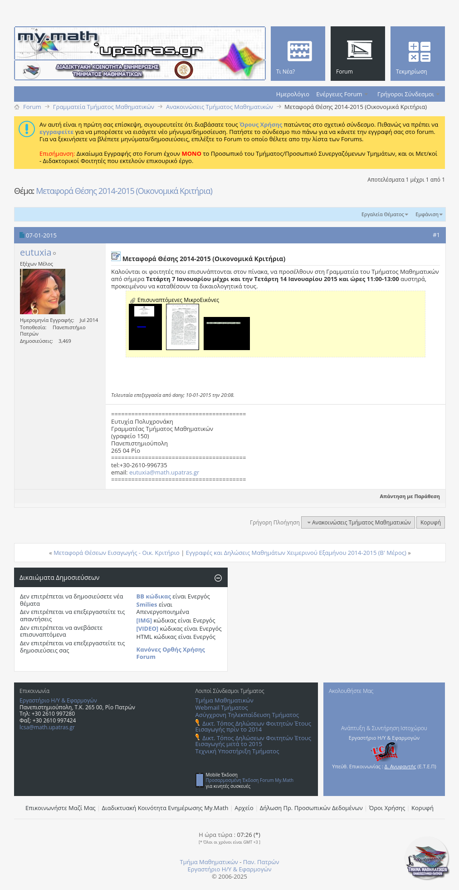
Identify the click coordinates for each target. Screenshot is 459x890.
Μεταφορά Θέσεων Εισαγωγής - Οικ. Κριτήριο (117, 553)
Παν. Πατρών (261, 862)
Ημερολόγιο (292, 94)
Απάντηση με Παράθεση (406, 496)
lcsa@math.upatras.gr (47, 727)
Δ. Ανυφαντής (400, 766)
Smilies (147, 604)
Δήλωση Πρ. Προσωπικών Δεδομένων (311, 808)
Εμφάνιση (427, 214)
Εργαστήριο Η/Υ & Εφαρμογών (58, 700)
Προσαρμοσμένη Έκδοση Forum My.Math (250, 780)
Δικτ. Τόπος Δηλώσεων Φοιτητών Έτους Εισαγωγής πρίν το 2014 (253, 726)
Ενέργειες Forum (339, 94)
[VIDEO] (148, 628)
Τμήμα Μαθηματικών (224, 700)
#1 (436, 235)
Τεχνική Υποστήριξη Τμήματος (237, 751)
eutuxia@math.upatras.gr (164, 472)
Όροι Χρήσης (387, 808)
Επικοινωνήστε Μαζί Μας (60, 808)
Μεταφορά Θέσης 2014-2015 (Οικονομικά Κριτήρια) (124, 190)
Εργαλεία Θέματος (382, 214)
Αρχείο (244, 808)
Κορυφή (430, 522)
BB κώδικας (154, 596)
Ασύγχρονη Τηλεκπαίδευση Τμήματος (247, 715)
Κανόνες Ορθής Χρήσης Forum (171, 653)
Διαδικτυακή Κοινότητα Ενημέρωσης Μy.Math (165, 808)
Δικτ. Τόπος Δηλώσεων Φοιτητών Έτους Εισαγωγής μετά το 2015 (253, 741)
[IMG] (144, 620)
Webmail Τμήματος (221, 707)
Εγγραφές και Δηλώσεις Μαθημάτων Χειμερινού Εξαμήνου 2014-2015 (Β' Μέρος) (296, 553)
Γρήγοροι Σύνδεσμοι (405, 94)
